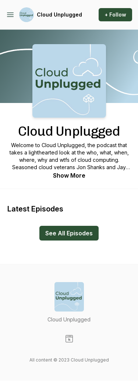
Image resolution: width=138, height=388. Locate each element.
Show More (69, 175)
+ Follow (115, 14)
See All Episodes (69, 233)
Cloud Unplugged (59, 14)
